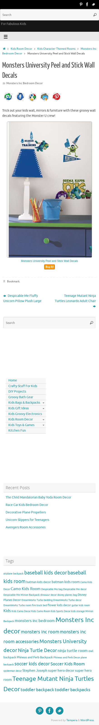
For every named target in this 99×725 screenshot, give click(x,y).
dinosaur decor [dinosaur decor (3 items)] (48, 594)
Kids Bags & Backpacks (24, 403)
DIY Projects (17, 391)
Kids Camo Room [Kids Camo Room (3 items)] (40, 611)
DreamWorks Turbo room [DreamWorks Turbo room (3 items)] (17, 605)
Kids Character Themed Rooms (56, 49)
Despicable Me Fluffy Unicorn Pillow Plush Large (22, 298)
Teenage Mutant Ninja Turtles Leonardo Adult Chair (75, 301)
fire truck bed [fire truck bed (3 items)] (39, 605)
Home (12, 380)
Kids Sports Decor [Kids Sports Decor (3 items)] (60, 611)
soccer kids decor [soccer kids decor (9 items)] (32, 664)
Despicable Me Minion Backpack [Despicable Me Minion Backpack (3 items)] (21, 594)
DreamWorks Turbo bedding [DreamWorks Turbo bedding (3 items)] (37, 600)
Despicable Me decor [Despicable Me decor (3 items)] (75, 589)
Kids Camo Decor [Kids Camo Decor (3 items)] (21, 611)
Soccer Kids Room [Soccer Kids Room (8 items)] (68, 664)
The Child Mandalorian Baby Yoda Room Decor (38, 497)
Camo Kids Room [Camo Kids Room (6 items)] (26, 588)
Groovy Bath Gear (20, 397)
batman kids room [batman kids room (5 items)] (66, 582)
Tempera (71, 720)
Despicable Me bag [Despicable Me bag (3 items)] (52, 589)
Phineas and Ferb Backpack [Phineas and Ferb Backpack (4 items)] (35, 657)
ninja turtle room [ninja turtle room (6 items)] (73, 650)
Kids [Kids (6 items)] (7, 610)
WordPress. (87, 720)
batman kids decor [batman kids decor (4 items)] (38, 582)
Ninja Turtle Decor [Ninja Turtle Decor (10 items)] (37, 650)
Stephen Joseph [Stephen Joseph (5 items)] (34, 670)
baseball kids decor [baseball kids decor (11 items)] (45, 572)
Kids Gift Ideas (18, 408)
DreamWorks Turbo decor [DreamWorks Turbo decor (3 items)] (67, 600)
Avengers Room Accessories (26, 527)
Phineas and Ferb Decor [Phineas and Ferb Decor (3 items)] (66, 657)
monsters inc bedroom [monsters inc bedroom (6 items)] (35, 620)
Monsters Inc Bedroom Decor (24, 83)
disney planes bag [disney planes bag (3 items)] (67, 594)
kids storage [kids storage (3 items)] (78, 611)
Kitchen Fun (17, 430)
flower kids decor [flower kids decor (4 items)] (59, 605)
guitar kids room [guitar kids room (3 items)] (81, 605)
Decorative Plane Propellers (26, 512)
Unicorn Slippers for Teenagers (27, 520)
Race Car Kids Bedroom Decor (27, 505)
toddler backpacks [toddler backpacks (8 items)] (72, 690)
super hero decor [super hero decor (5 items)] (61, 670)
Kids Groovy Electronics (25, 414)
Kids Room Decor (21, 49)
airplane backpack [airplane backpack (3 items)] (13, 573)
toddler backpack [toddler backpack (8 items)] (37, 690)
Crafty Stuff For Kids (22, 386)
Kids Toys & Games (21, 425)
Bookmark (13, 281)
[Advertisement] (23, 352)
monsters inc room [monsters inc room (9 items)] (40, 632)
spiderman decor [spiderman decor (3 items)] (12, 670)
